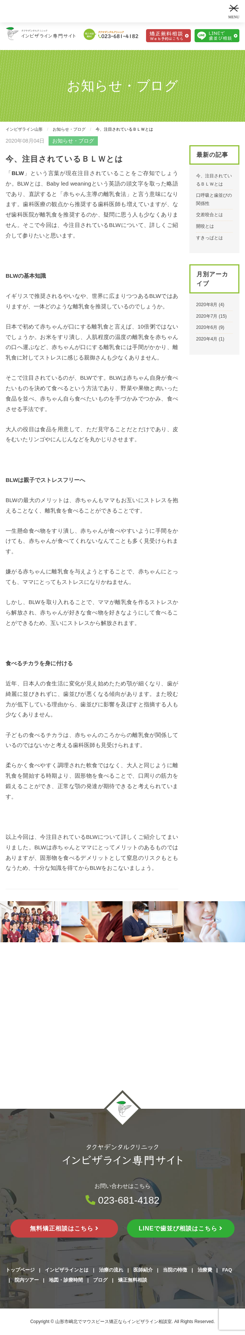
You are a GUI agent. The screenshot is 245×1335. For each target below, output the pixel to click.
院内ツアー (27, 1280)
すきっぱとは (209, 237)
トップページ (20, 1270)
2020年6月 (206, 327)
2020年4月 (206, 339)
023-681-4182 (122, 1200)
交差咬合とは (209, 214)
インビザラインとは (67, 1270)
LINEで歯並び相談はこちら (181, 1228)
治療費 (205, 1270)
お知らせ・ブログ (73, 141)
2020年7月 (206, 316)
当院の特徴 (175, 1270)
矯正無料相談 (132, 1280)
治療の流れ (111, 1270)
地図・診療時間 (66, 1280)
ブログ (100, 1280)
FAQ (227, 1270)
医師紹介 (143, 1270)
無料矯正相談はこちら (64, 1228)
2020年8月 (206, 304)
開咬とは (205, 226)
